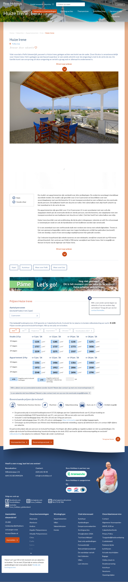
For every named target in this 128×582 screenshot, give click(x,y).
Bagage (105, 556)
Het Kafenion (83, 556)
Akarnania (33, 519)
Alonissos (33, 522)
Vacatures (115, 16)
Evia (41, 33)
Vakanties (20, 33)
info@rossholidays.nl (44, 476)
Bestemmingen (22, 11)
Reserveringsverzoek (41, 442)
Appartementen (32, 33)
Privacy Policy (107, 534)
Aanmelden (10, 540)
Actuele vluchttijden (110, 552)
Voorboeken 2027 (83, 331)
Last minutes (83, 564)
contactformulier (97, 310)
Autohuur (26, 267)
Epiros (32, 545)
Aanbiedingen (83, 522)
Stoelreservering (108, 564)
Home (12, 33)
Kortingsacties (66, 11)
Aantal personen (17, 307)
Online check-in (108, 560)
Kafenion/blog (99, 11)
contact (120, 4)
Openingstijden (108, 575)
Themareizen (83, 11)
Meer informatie (69, 420)
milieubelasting (15, 434)
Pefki (14, 44)
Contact (105, 519)
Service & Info (116, 11)
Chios (32, 537)
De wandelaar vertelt (86, 552)
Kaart (14, 267)
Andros (32, 526)
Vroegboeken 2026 (85, 534)
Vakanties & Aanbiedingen (45, 11)
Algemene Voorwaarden (111, 522)
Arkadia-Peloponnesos (38, 534)
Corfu (32, 541)
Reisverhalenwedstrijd (87, 549)
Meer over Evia (59, 267)
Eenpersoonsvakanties (87, 526)
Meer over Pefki (41, 267)
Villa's (56, 522)
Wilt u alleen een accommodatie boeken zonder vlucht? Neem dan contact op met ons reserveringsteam (51, 388)
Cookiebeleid (107, 541)
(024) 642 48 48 (42, 472)
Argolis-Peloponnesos (38, 530)
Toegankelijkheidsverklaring (113, 537)
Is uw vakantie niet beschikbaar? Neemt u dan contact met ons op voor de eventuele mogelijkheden (49, 393)
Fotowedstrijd (83, 545)
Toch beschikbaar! (85, 537)
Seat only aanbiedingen (87, 541)
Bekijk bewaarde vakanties (42, 4)
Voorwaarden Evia (18, 442)
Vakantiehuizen (60, 526)
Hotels (56, 530)
